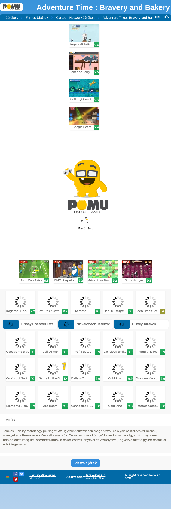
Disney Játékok (135, 324)
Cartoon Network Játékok (75, 18)
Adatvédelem (76, 477)
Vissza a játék (85, 463)
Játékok (12, 18)
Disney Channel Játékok (31, 324)
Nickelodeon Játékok (84, 324)
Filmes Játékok (37, 18)
